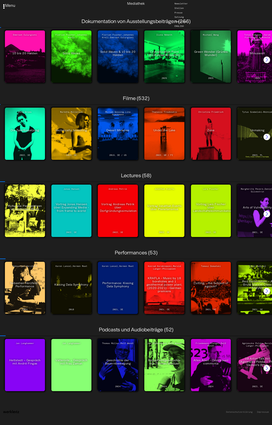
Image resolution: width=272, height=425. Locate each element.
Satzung (179, 17)
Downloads (180, 21)
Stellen (179, 8)
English (179, 26)
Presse (178, 12)
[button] (267, 60)
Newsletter (181, 3)
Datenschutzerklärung (239, 412)
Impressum (263, 412)
